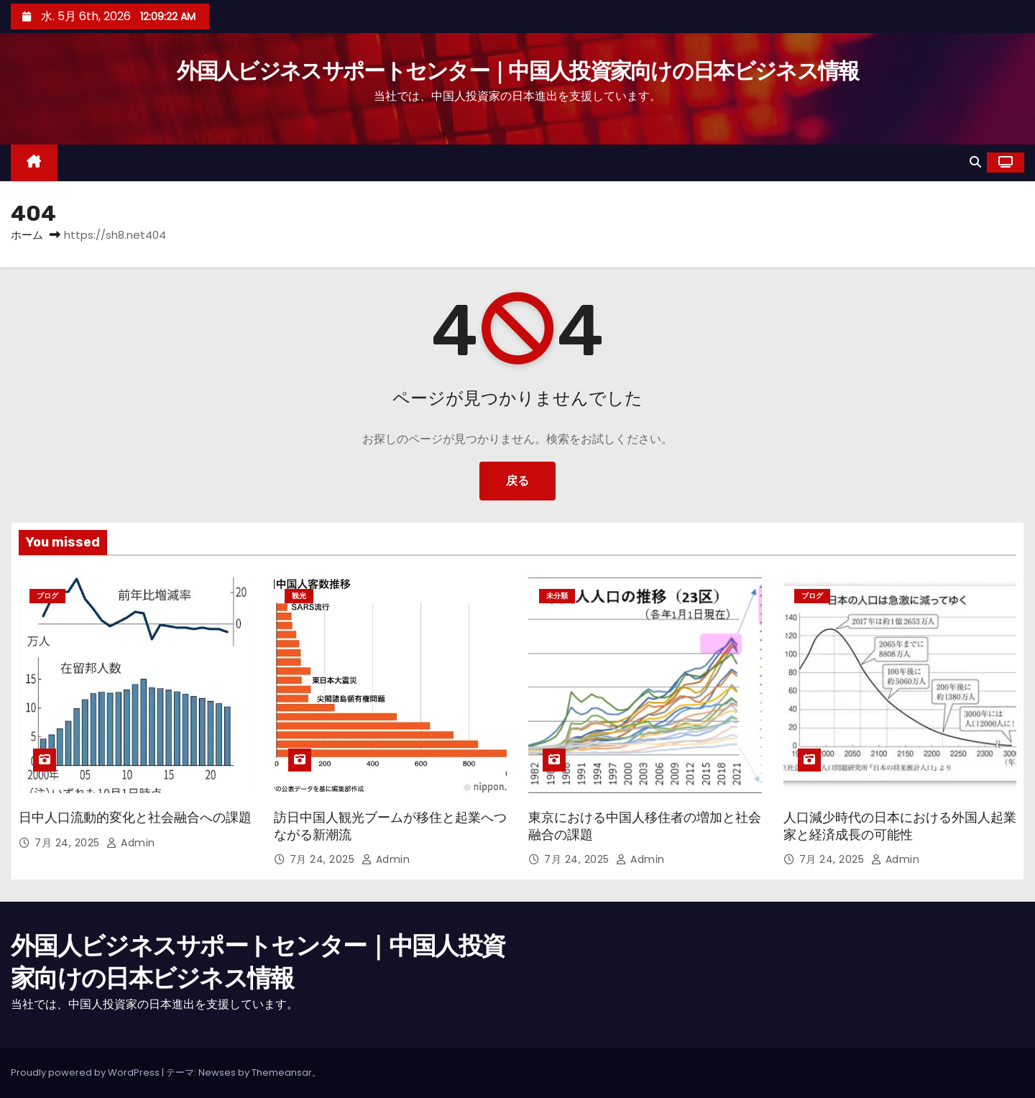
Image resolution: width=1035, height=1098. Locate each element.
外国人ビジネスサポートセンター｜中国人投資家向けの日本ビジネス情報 (518, 71)
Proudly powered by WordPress (86, 1072)
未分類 (557, 595)
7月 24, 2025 (68, 843)
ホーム (27, 234)
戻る (517, 480)
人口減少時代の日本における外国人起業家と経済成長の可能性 (899, 826)
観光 (299, 595)
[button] (975, 162)
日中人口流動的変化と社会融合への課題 (135, 817)
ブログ (47, 595)
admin (130, 843)
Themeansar (282, 1072)
